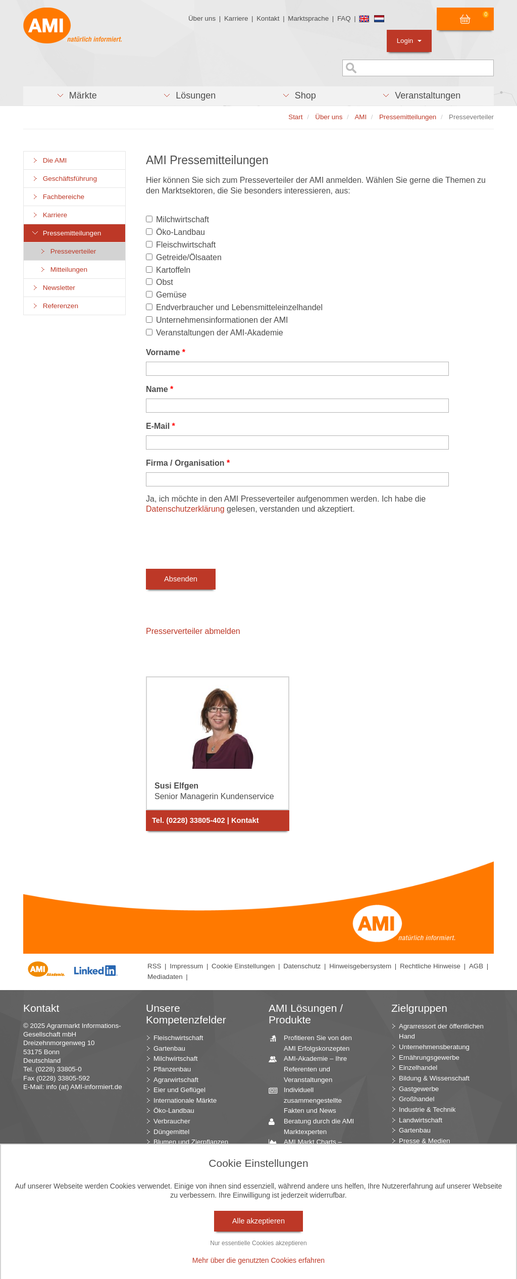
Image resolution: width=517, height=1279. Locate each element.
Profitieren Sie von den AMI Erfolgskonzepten (314, 1042)
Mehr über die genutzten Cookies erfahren (258, 1260)
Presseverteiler (67, 251)
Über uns (202, 18)
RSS (154, 966)
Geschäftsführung (64, 178)
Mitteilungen (63, 269)
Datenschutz (302, 966)
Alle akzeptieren (258, 1221)
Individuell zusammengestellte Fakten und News (309, 1099)
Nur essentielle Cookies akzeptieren (258, 1243)
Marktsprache (308, 18)
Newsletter (53, 287)
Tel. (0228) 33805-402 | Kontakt (205, 820)
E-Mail (160, 426)
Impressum (186, 966)
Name (159, 389)
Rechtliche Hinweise (430, 966)
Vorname (165, 352)
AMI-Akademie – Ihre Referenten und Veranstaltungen (311, 1068)
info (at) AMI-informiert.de (84, 1087)
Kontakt (267, 18)
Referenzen (54, 306)
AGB (476, 966)
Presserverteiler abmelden (193, 631)
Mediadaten (165, 976)
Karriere (236, 18)
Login (409, 40)
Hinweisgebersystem (360, 966)
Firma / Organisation (188, 463)
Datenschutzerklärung (185, 509)
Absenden (180, 579)
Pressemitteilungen (66, 233)
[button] (76, 96)
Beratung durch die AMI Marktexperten (315, 1126)
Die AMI (49, 160)
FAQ (344, 18)
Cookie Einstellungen (243, 966)
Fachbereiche (57, 197)
